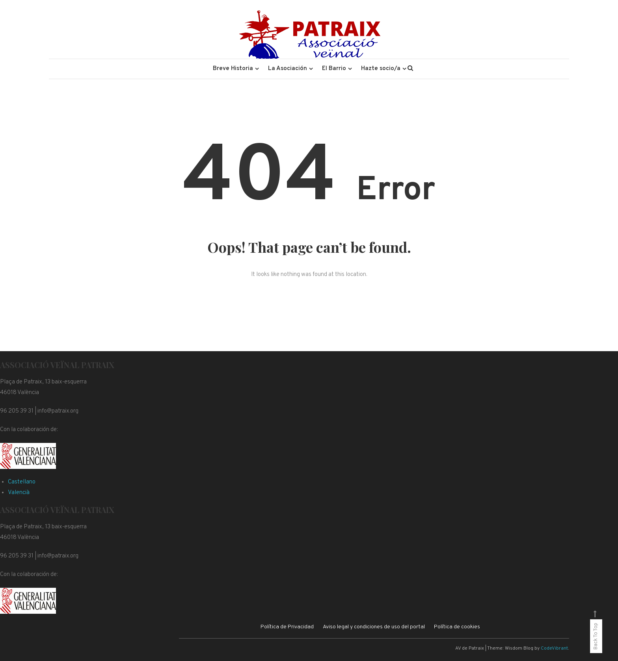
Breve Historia (233, 68)
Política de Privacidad (287, 627)
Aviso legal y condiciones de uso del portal (374, 627)
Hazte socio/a (380, 68)
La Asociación (287, 68)
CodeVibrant (554, 648)
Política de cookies (457, 627)
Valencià (19, 492)
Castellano (21, 482)
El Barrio (334, 68)
